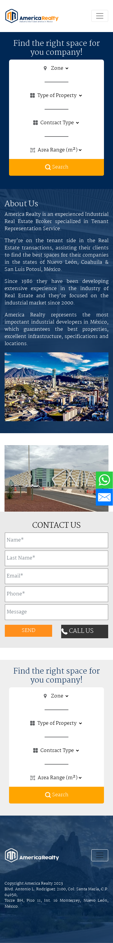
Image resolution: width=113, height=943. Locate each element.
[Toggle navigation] (99, 16)
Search (56, 167)
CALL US (77, 631)
